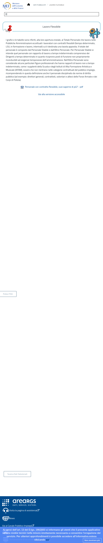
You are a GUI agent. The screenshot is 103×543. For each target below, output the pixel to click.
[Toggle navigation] (51, 14)
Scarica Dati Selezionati (17, 473)
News (12, 518)
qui (47, 539)
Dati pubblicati (39, 4)
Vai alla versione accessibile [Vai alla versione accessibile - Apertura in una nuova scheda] (51, 94)
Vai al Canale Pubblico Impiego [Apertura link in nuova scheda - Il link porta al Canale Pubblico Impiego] (18, 525)
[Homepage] (13, 6)
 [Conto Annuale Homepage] (28, 4)
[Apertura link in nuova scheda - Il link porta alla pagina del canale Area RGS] (19, 502)
